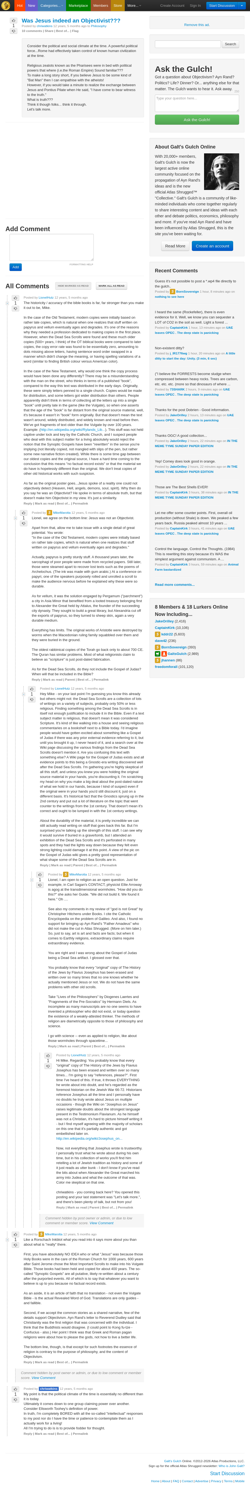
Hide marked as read (73, 285)
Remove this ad (196, 25)
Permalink (80, 503)
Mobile (240, 1481)
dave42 (161, 641)
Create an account (212, 246)
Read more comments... (175, 585)
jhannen (168, 660)
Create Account (172, 6)
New (31, 6)
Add (15, 267)
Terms (228, 1481)
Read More (175, 246)
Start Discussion (222, 6)
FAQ (176, 1481)
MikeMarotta (61, 512)
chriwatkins (44, 26)
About (166, 1481)
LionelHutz (46, 297)
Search (230, 44)
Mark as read (44, 503)
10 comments (32, 31)
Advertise (201, 1481)
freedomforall (166, 667)
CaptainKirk (179, 327)
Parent (70, 679)
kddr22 (167, 634)
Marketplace (78, 6)
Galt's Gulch (172, 1461)
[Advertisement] (74, 165)
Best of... (62, 31)
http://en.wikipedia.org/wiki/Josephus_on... (89, 1138)
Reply (28, 503)
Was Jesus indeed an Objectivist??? (71, 20)
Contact (187, 1481)
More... (134, 6)
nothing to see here (169, 296)
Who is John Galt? (232, 1466)
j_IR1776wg (178, 353)
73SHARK (177, 389)
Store (118, 6)
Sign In (195, 6)
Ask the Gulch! (197, 119)
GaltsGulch (177, 654)
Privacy (216, 1481)
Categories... (51, 6)
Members (100, 6)
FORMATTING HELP (81, 264)
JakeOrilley (178, 415)
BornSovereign (187, 291)
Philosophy (99, 26)
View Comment (102, 1223)
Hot (20, 6)
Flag (75, 31)
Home (155, 1481)
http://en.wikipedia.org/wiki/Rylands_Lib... (72, 430)
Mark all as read (111, 285)
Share (49, 31)
